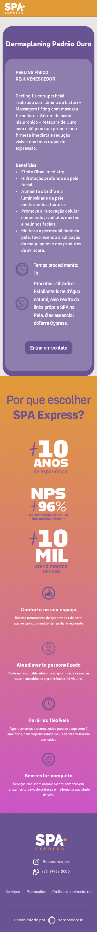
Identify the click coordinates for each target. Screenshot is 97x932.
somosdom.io (70, 920)
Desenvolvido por (29, 920)
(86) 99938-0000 (56, 871)
